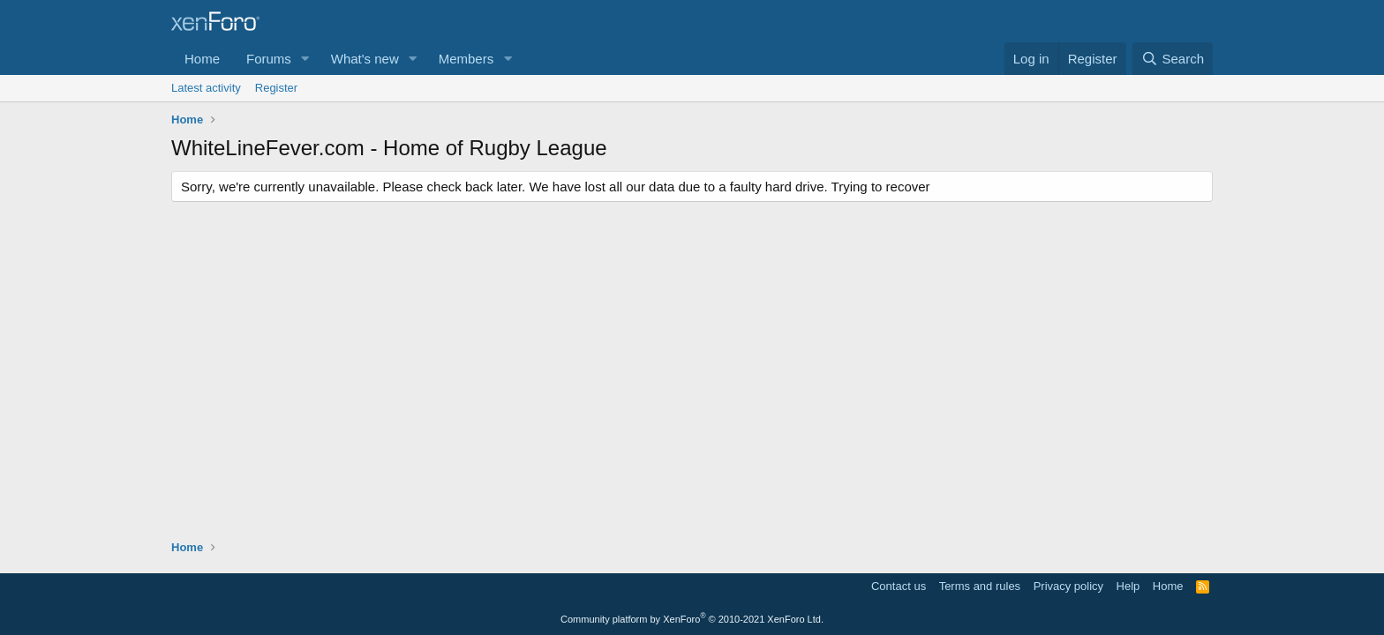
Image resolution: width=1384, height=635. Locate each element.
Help (1128, 586)
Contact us (898, 586)
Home (202, 58)
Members (466, 58)
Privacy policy (1068, 586)
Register (276, 87)
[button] (305, 58)
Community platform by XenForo (692, 619)
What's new (365, 58)
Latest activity (206, 87)
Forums (268, 58)
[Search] (1172, 58)
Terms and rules (979, 586)
